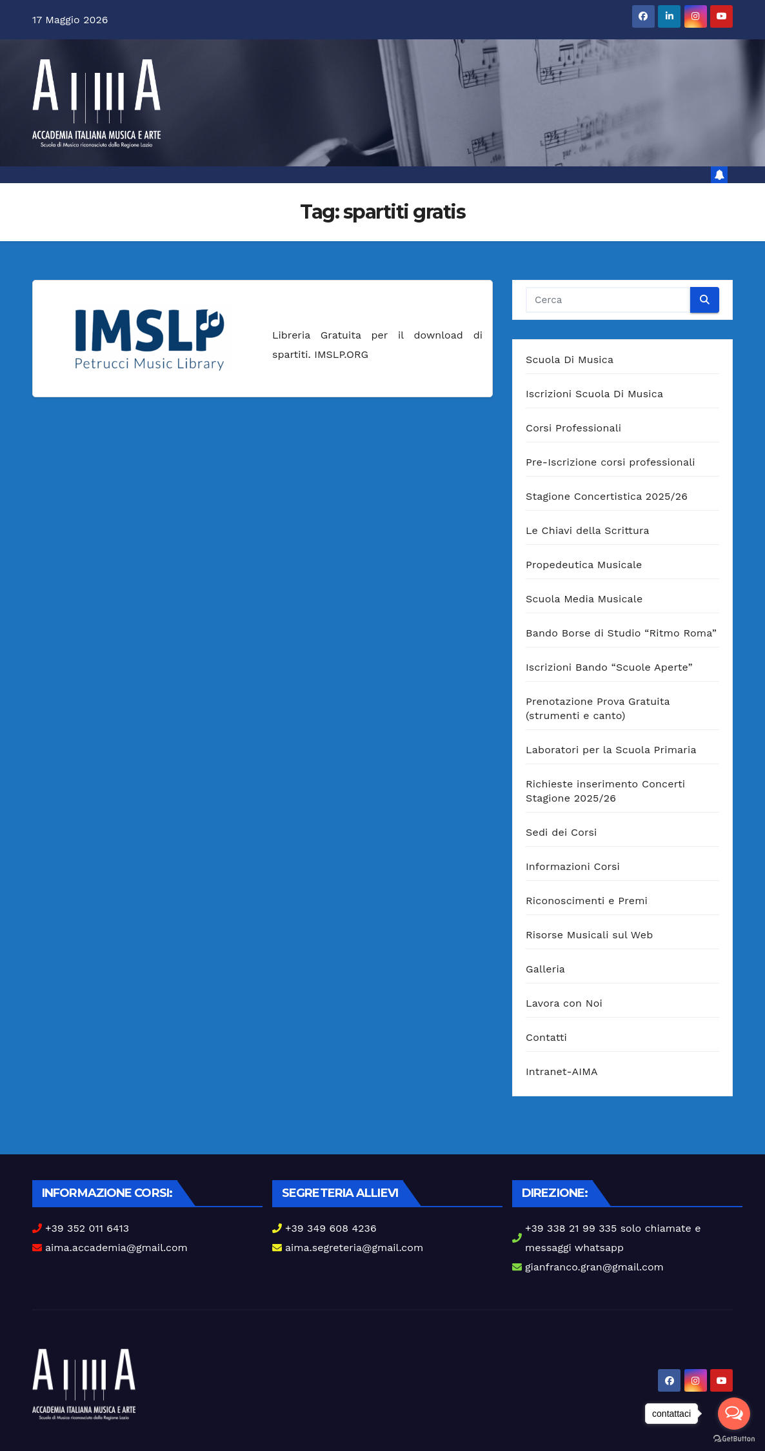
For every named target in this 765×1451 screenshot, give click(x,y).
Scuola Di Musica (569, 359)
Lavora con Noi (564, 1003)
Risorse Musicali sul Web (589, 935)
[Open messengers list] (734, 1413)
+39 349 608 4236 (331, 1228)
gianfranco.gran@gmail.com (594, 1267)
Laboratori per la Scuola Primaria (611, 750)
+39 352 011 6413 (87, 1228)
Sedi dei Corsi (561, 832)
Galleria (545, 969)
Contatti (546, 1037)
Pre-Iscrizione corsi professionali (610, 462)
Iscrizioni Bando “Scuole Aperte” (609, 667)
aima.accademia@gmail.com (116, 1247)
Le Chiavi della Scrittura (588, 530)
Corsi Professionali (573, 428)
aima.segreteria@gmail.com (354, 1247)
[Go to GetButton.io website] (734, 1438)
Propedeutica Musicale (584, 564)
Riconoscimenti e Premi (587, 900)
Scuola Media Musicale (584, 599)
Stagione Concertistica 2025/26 (607, 496)
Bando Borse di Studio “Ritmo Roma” (621, 633)
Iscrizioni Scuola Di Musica (594, 394)
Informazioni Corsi (573, 866)
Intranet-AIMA (562, 1071)
